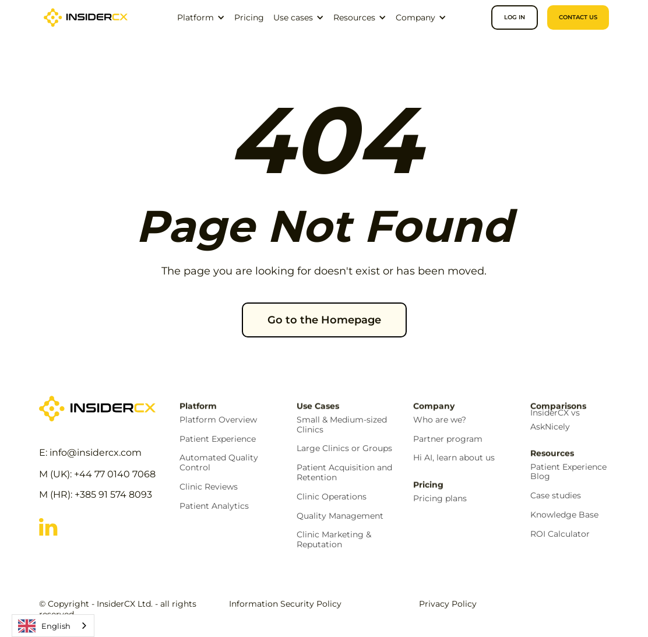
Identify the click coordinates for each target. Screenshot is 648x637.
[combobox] (53, 625)
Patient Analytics (214, 506)
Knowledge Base (564, 515)
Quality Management (340, 516)
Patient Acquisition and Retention (344, 473)
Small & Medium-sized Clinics (342, 425)
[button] (201, 17)
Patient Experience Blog (568, 472)
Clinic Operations (332, 497)
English (44, 626)
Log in (514, 17)
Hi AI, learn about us (454, 458)
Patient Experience (217, 439)
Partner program (448, 439)
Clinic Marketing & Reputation (334, 540)
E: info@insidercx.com (90, 452)
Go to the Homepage (324, 320)
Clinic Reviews (208, 487)
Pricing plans (440, 499)
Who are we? (439, 420)
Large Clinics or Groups (344, 448)
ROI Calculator (560, 534)
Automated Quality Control (218, 463)
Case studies (555, 496)
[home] (85, 17)
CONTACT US (578, 17)
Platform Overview (218, 420)
